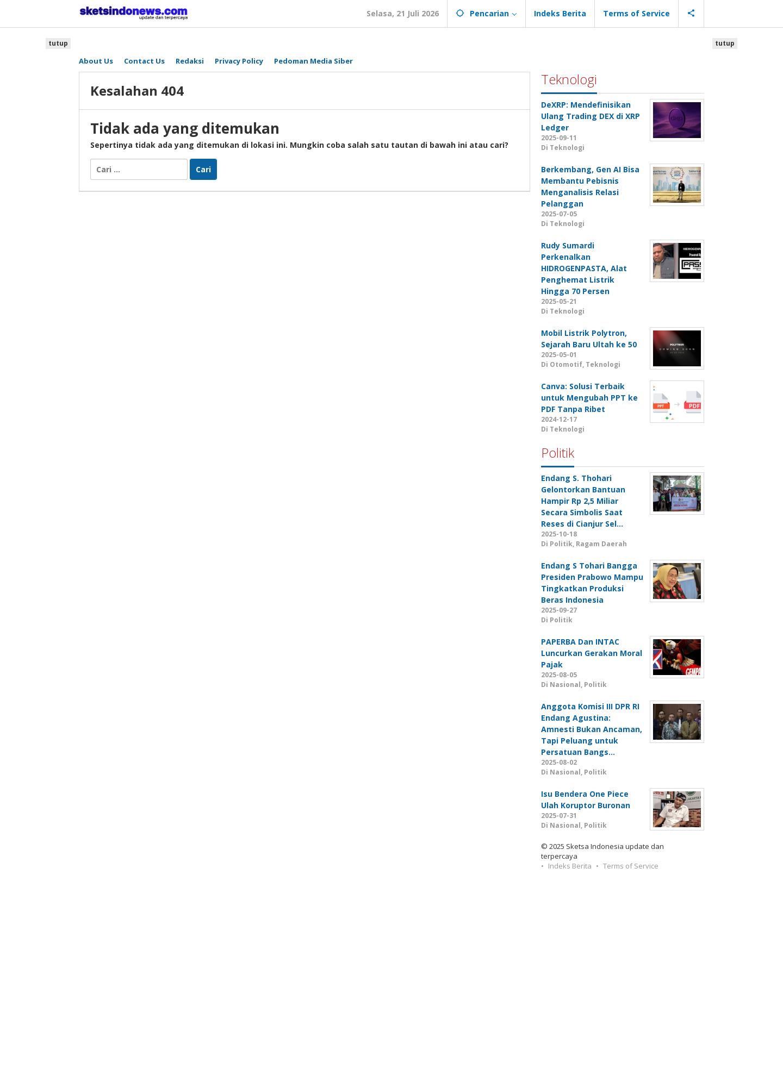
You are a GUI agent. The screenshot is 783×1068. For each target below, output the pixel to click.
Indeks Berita (570, 866)
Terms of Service (630, 866)
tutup (58, 43)
